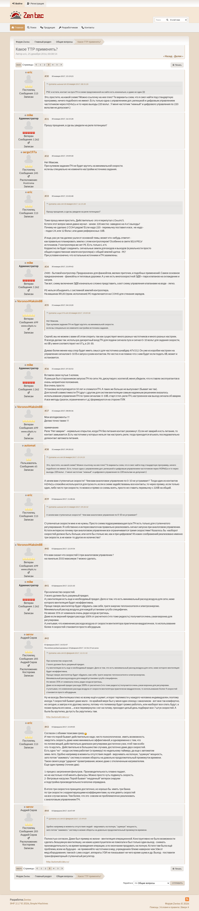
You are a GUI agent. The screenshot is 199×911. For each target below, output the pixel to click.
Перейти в (128, 883)
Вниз (18, 65)
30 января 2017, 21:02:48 (62, 196)
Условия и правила (169, 907)
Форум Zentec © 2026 (177, 903)
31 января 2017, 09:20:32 (62, 449)
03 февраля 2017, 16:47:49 (63, 811)
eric (29, 72)
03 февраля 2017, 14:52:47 (56, 645)
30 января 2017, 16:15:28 (62, 119)
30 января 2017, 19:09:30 (62, 156)
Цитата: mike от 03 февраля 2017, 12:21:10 (68, 653)
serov (29, 634)
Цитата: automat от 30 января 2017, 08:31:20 (68, 84)
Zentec (27, 899)
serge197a (30, 152)
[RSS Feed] (187, 899)
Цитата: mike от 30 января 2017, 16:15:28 (67, 204)
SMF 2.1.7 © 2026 (19, 903)
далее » (178, 56)
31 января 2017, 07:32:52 (62, 369)
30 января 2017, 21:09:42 (62, 266)
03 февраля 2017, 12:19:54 (63, 549)
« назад (167, 56)
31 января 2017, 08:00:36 (62, 411)
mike (30, 115)
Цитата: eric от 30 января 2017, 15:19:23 (67, 457)
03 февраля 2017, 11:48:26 (63, 499)
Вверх (19, 869)
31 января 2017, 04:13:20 (62, 305)
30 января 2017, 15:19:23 (62, 76)
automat (29, 445)
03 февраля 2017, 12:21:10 (63, 586)
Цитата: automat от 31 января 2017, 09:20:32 (68, 507)
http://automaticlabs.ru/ (57, 717)
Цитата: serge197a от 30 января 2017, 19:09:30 (69, 313)
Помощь (154, 907)
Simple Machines (39, 903)
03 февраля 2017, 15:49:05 (63, 727)
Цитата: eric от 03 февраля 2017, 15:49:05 (67, 818)
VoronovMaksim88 (29, 301)
